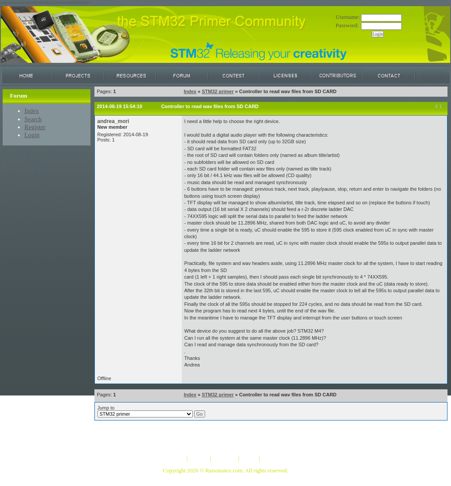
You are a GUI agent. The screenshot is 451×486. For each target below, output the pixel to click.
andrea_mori (113, 121)
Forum (249, 458)
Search (33, 119)
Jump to (151, 411)
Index (32, 110)
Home (178, 458)
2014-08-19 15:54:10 (119, 106)
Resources (225, 458)
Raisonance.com (224, 471)
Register (35, 127)
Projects (199, 458)
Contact (270, 458)
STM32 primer (218, 91)
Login (32, 134)
